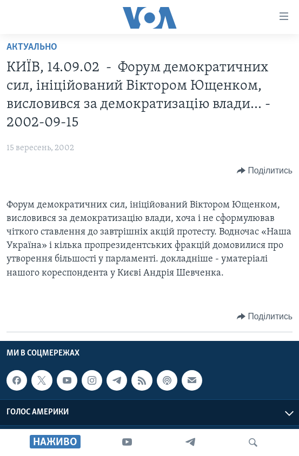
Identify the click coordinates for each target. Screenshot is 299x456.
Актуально (31, 47)
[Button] (265, 171)
